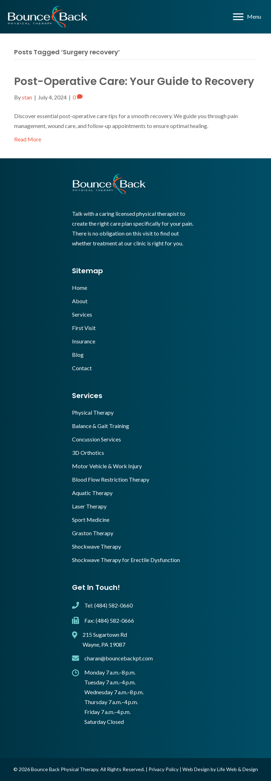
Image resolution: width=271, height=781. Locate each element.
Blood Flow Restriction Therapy (110, 479)
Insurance (83, 341)
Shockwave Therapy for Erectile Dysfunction (126, 559)
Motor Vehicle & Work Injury (107, 466)
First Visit (84, 327)
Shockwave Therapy (96, 546)
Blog (78, 354)
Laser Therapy (89, 506)
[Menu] (247, 17)
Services (82, 314)
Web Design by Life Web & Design (220, 769)
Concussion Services (96, 439)
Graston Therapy (92, 533)
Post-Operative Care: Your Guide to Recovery (134, 81)
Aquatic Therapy (92, 492)
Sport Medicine (90, 519)
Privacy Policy (164, 769)
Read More (27, 139)
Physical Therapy (93, 412)
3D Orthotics (88, 452)
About (80, 301)
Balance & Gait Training (100, 425)
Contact (82, 368)
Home (79, 287)
